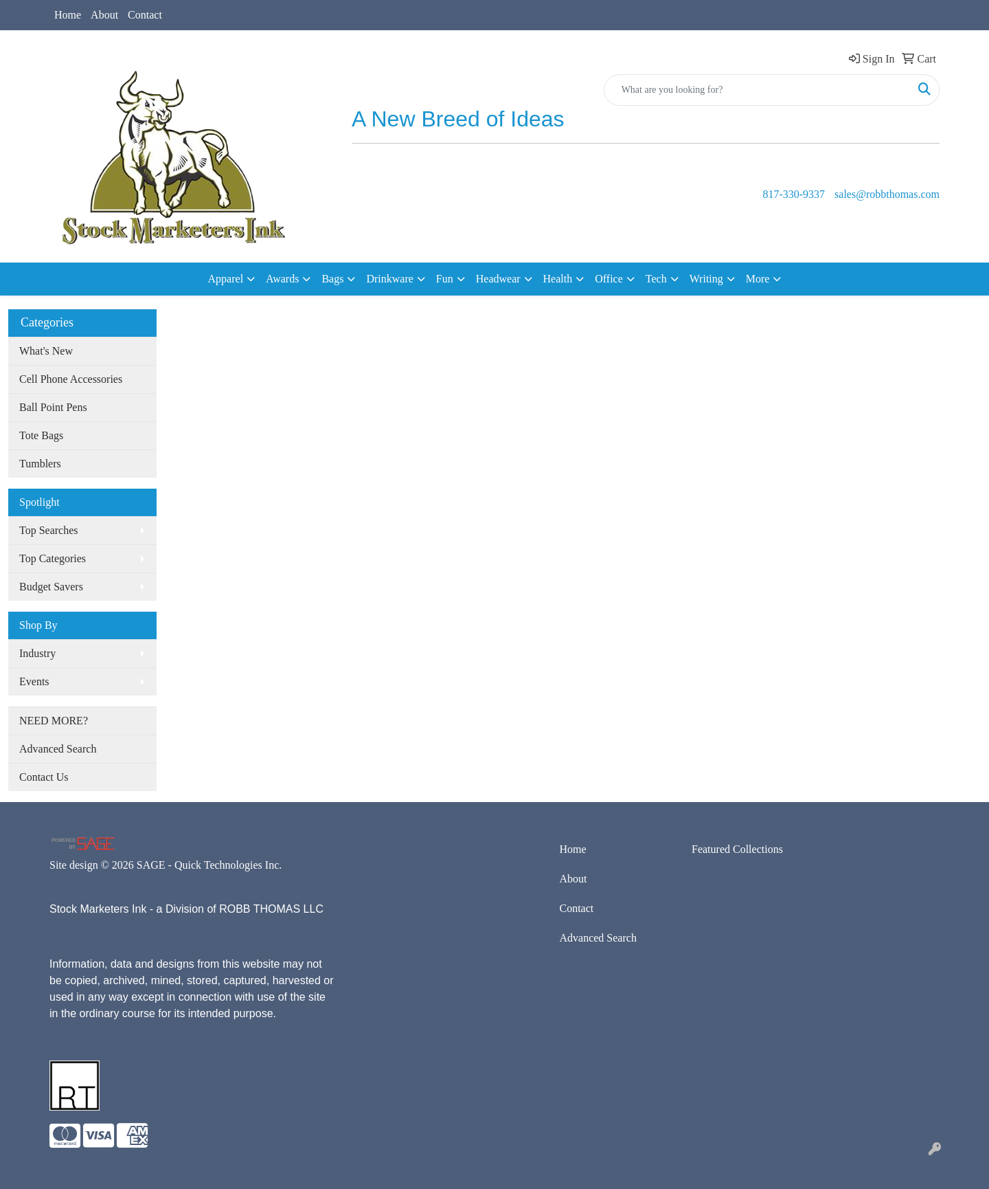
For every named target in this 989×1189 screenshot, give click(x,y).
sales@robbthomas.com (887, 194)
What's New (46, 351)
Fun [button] (444, 279)
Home (67, 15)
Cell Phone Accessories (70, 379)
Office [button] (609, 279)
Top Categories (52, 558)
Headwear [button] (498, 279)
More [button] (758, 279)
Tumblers (40, 463)
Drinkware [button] (389, 279)
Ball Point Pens (53, 407)
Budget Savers (51, 586)
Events (34, 681)
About (104, 15)
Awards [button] (282, 279)
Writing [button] (706, 279)
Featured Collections (737, 849)
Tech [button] (656, 279)
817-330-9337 (793, 194)
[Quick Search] (757, 90)
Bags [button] (332, 279)
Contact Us (44, 777)
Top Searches (48, 530)
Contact (145, 15)
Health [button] (558, 279)
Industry (37, 653)
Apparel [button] (226, 279)
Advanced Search (57, 749)
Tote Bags (41, 435)
